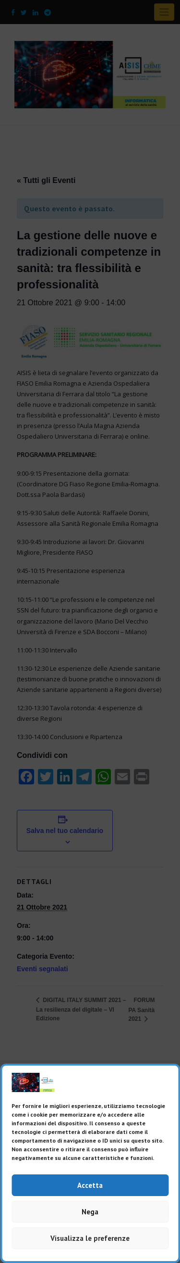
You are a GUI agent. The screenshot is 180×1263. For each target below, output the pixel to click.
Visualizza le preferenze (90, 1238)
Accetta (90, 1185)
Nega (90, 1211)
